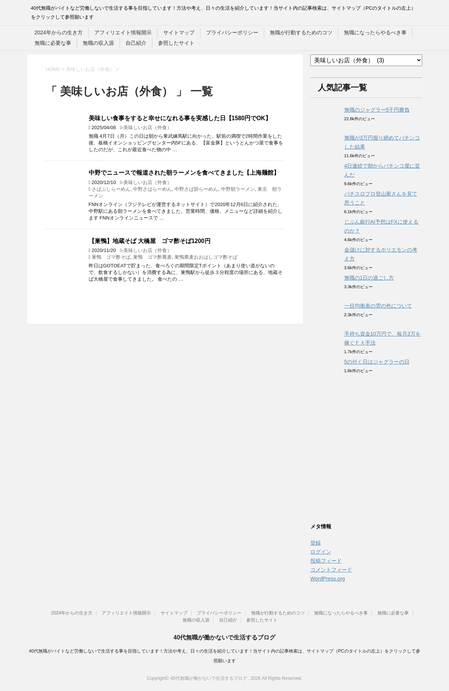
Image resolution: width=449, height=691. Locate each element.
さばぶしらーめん (111, 189)
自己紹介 (136, 43)
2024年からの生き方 (59, 32)
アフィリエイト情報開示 (123, 32)
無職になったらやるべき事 (375, 32)
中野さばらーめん (152, 189)
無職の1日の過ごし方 (369, 278)
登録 (315, 543)
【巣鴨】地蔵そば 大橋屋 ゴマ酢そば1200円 (150, 241)
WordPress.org (327, 579)
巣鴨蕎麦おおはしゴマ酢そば (205, 257)
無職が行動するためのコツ (301, 32)
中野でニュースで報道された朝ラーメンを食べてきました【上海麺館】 (184, 172)
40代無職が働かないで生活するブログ (225, 637)
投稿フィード (326, 561)
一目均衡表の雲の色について (378, 306)
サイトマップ (179, 32)
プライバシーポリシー (232, 32)
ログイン (320, 552)
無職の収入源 (98, 43)
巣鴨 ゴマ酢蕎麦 (152, 257)
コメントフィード (331, 570)
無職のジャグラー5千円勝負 (377, 110)
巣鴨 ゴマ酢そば (111, 257)
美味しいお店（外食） (147, 127)
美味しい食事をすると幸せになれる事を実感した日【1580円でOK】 (180, 118)
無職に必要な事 (53, 43)
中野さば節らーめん (196, 189)
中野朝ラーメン (238, 189)
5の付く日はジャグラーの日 (377, 362)
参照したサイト (176, 43)
